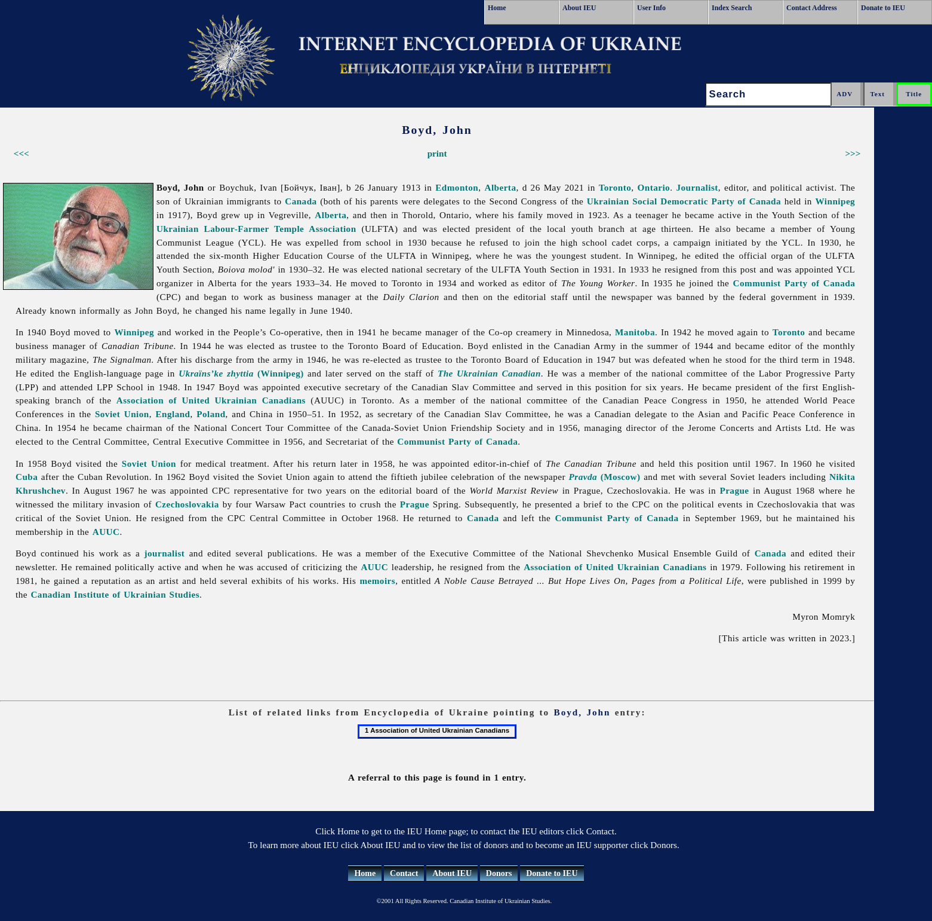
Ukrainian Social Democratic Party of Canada (684, 201)
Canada (300, 201)
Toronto (615, 187)
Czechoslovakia (187, 504)
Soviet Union (122, 414)
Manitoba (635, 332)
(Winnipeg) (241, 373)
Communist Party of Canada (794, 283)
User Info (651, 8)
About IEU (579, 8)
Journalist (697, 187)
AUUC (106, 532)
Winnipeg (836, 201)
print (437, 153)
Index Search (732, 8)
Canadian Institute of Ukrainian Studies (114, 594)
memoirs (377, 581)
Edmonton (456, 187)
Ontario (654, 187)
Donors (499, 873)
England (172, 414)
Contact (404, 873)
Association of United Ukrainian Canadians (211, 400)
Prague (734, 490)
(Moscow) (605, 477)
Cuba (27, 477)
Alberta (500, 187)
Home (497, 8)
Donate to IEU (883, 8)
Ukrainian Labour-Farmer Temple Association (256, 229)
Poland (210, 414)
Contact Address (811, 8)
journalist (164, 553)
